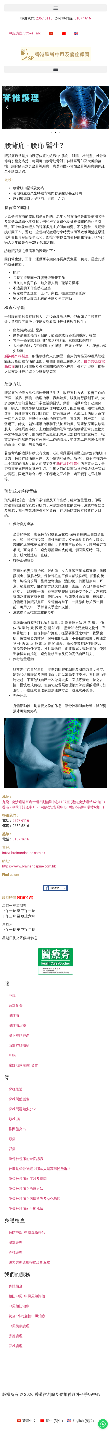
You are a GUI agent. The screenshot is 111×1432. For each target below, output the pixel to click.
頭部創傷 (16, 1005)
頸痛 (12, 1139)
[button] (55, 7)
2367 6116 (43, 18)
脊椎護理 (16, 1252)
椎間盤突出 (17, 1129)
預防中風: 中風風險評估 (27, 1232)
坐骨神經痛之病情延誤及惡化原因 (35, 1199)
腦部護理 (16, 1242)
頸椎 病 (14, 1119)
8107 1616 (82, 18)
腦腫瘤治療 (17, 1025)
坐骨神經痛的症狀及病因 (28, 1179)
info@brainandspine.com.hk (23, 853)
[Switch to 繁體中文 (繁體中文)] (26, 1421)
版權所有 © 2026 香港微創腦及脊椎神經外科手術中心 (51, 1394)
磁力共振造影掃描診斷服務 (29, 1262)
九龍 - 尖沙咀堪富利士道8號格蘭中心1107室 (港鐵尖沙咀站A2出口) (53, 802)
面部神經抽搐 (19, 1045)
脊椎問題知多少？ (22, 1109)
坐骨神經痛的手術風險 (26, 1209)
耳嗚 (12, 1055)
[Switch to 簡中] (63, 33)
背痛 (12, 1149)
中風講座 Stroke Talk (24, 33)
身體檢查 (16, 1286)
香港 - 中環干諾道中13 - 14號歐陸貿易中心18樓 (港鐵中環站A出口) (53, 807)
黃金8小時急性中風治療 (27, 1316)
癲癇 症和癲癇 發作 (23, 1065)
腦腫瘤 (14, 1015)
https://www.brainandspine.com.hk (29, 866)
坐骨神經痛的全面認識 (26, 1159)
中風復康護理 (19, 1326)
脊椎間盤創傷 (19, 1099)
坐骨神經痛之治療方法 (26, 1189)
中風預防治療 (19, 1306)
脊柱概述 (16, 1089)
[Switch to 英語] (76, 33)
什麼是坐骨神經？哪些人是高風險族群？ (40, 1169)
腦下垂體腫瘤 (19, 1035)
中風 (12, 996)
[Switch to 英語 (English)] (80, 1421)
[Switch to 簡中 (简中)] (51, 1421)
